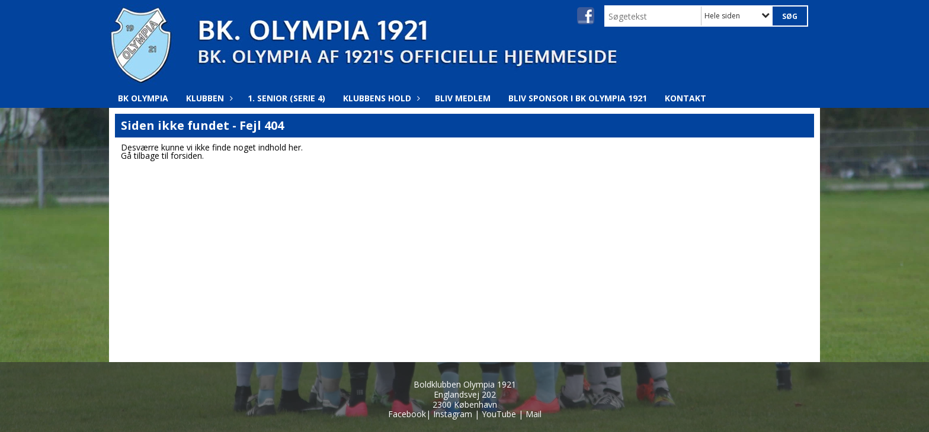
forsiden (186, 155)
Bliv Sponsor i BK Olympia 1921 (577, 98)
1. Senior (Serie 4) (286, 98)
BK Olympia (143, 98)
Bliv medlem (463, 98)
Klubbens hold (380, 98)
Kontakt (685, 98)
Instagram (452, 414)
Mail (534, 414)
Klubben (208, 98)
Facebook (407, 414)
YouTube (499, 414)
